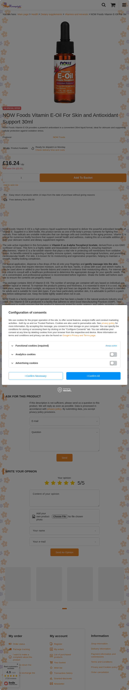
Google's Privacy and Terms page (78, 335)
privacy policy (108, 323)
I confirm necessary (35, 376)
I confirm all (93, 376)
